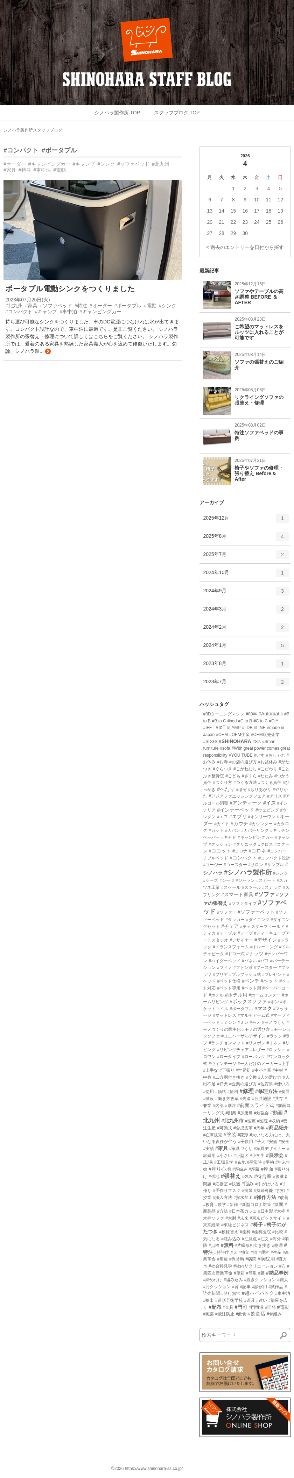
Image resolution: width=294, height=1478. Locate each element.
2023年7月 (246, 684)
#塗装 (230, 1134)
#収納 (274, 1121)
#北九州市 (232, 1120)
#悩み (247, 1183)
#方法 (222, 1211)
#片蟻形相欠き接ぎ (253, 1245)
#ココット (220, 851)
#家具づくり (241, 1148)
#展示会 (275, 1155)
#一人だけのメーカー (258, 1063)
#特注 (25, 170)
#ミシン (228, 1022)
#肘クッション (217, 1286)
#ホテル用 (236, 995)
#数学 (220, 1204)
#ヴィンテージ (222, 1063)
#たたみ (265, 775)
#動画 (276, 1112)
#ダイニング (258, 919)
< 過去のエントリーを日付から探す (245, 247)
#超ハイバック (258, 1293)
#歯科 (245, 1231)
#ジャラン (245, 880)
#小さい (224, 1155)
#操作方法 (265, 1197)
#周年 (259, 1128)
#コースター (235, 864)
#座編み (239, 1169)
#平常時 (254, 1162)
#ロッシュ (276, 1049)
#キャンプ (84, 164)
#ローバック (253, 1056)
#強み (247, 1176)
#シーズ (210, 880)
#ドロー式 (235, 953)
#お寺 (222, 761)
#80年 (251, 714)
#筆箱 (239, 1273)
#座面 (267, 1169)
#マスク (263, 1008)
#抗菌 (247, 1190)
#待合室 (263, 1176)
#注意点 (249, 1238)
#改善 (283, 1197)
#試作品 (276, 1286)
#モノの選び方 (256, 1029)
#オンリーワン (262, 816)
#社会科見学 (220, 1266)
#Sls (257, 741)
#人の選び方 (270, 1077)
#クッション (220, 844)
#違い (261, 1300)
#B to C (219, 721)
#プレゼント (274, 974)
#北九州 (160, 164)
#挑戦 (279, 1190)
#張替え (231, 1176)
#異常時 (236, 1259)
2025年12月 (246, 520)
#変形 (243, 1135)
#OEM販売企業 (265, 734)
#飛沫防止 (224, 1314)
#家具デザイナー (270, 1148)
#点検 (214, 1245)
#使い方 (281, 1083)
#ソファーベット (256, 912)
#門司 (241, 1307)
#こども (232, 775)
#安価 (272, 1141)
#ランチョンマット (227, 1043)
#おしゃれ (275, 755)
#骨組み (274, 1314)
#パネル (249, 960)
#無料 (227, 1245)
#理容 (264, 1252)
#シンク (106, 164)
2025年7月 (246, 557)
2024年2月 (246, 629)
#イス (269, 803)
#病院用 (266, 1259)
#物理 (277, 1245)
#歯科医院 (261, 1231)
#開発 (270, 1307)
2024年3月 (246, 611)
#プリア (220, 974)
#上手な (210, 1070)
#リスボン (255, 1043)
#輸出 (208, 1300)
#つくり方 (222, 782)
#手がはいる (267, 1183)
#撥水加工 (243, 1197)
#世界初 (243, 1070)
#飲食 (241, 1314)
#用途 (222, 1259)
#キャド (228, 837)
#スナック (272, 887)
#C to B (245, 721)
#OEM (222, 734)
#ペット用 (251, 988)
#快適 (234, 1183)
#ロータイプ (228, 1056)
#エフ (222, 816)
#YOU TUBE (241, 755)
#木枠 (279, 1211)
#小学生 (257, 1155)
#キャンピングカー (49, 164)
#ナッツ (255, 953)
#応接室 (220, 1183)
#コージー (212, 864)
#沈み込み (230, 1238)
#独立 (244, 1252)
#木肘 (230, 1218)
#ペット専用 (228, 988)
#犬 (234, 1252)
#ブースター (266, 967)
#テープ (245, 933)
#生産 (276, 1252)
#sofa (225, 748)
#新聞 (278, 1204)
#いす (259, 755)
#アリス (274, 796)
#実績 (208, 1148)
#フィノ (224, 967)
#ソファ (265, 894)
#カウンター (261, 823)
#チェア (230, 926)
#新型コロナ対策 (255, 1204)
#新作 (232, 1204)
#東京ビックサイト (268, 1218)
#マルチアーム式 (254, 1015)
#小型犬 (240, 1155)
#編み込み (233, 1279)
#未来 (243, 1218)
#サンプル (274, 864)
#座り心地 (220, 1169)
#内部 (218, 1105)
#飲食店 (256, 1313)
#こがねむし (245, 768)
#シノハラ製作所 (248, 872)
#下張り (226, 1070)
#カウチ (239, 823)
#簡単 (251, 1273)
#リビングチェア (233, 1049)
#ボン (273, 1001)
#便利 (232, 1091)
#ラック (274, 1036)
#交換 (251, 1077)
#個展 (284, 1091)
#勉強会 (261, 1113)
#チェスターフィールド (262, 926)
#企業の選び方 (243, 1083)
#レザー (257, 1049)
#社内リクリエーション (255, 1266)
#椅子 (256, 1224)
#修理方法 (266, 1091)
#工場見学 (223, 1162)
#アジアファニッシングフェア (237, 796)
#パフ (263, 960)
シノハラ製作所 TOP (117, 112)
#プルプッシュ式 (245, 974)
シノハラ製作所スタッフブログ (33, 130)
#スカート (265, 880)
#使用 (208, 1091)
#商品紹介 (277, 1127)
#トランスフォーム (231, 946)
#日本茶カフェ (243, 1211)
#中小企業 (261, 1070)
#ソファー (226, 912)
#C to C (260, 721)
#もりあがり (260, 789)
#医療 (250, 1121)
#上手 (284, 1063)
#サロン (256, 864)
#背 (235, 1286)
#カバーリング (255, 830)
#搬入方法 (222, 1197)
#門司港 (256, 1307)
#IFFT (208, 727)
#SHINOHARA (235, 741)
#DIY (274, 721)
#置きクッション (260, 1279)
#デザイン (265, 940)
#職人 (282, 1279)
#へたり (225, 789)
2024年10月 (246, 575)
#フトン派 (243, 967)
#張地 (214, 1176)
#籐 (261, 1273)
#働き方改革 (227, 1098)
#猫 (254, 1252)
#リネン (274, 1043)
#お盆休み (268, 761)
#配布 (215, 1307)
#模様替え (228, 1231)
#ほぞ (241, 789)
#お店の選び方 (243, 761)
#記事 (245, 1286)
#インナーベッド (235, 810)
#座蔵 (254, 1169)
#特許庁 (221, 1252)
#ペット (269, 981)
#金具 (228, 1307)
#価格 (220, 1091)
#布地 (240, 1162)
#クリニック (245, 844)
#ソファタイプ (243, 903)
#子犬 (259, 1141)
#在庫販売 (212, 1135)
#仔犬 (222, 1083)
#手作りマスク (226, 1190)
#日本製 (265, 1211)
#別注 (230, 1105)
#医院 (262, 1121)
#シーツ (226, 880)
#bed (232, 721)
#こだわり (268, 768)
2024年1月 (246, 648)
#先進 (245, 1098)
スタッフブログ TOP (177, 112)
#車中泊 (42, 170)
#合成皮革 (243, 1128)
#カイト (221, 823)
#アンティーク (246, 803)
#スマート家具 (237, 894)
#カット (216, 830)
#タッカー (235, 919)
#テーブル (226, 933)
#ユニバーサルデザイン (243, 1036)
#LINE (259, 727)
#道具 (249, 1300)
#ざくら (249, 775)
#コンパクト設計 (274, 858)
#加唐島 (245, 1113)
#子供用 (245, 1141)
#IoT (220, 727)
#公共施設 (261, 1098)
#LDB (247, 727)
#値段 (208, 1098)
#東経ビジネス (235, 1224)
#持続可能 (263, 1190)
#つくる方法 (245, 782)
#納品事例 (277, 1273)
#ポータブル (59, 150)
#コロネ (257, 851)
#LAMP (233, 727)
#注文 (263, 1238)
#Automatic (270, 713)
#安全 (284, 1141)
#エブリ (238, 816)
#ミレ (243, 1022)
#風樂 (208, 1314)
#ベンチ (250, 981)
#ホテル (216, 995)
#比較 (277, 1231)
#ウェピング (267, 810)
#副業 (230, 1113)
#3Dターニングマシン (223, 714)
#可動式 (224, 1128)
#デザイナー (241, 940)
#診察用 (259, 1286)
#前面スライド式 (255, 1105)
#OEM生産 (239, 734)
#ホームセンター (265, 995)
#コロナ (239, 851)
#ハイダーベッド (224, 960)
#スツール (251, 887)
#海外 (275, 1238)
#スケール (230, 887)
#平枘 (268, 1162)
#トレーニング (264, 946)
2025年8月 (246, 538)
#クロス (265, 844)
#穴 (282, 1266)
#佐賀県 (265, 1083)
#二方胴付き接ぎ (229, 1077)
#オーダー (15, 164)
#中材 (278, 1070)
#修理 (246, 1091)
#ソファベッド (133, 164)
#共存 (278, 1098)
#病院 (251, 1259)
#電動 (59, 170)
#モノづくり (273, 1022)
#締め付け (212, 1279)
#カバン (232, 830)
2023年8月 (246, 666)
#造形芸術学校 (229, 1300)
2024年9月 (246, 593)
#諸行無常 (230, 1293)
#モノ (255, 1022)
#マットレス (224, 1015)
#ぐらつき (222, 768)
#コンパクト (21, 150)
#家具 (10, 170)
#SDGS (210, 741)
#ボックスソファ (248, 1001)
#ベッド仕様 (228, 981)
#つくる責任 (270, 782)
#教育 (208, 1204)
